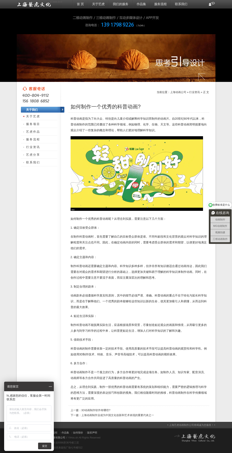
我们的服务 (120, 4)
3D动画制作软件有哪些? (96, 410)
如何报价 (78, 432)
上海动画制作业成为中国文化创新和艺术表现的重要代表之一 (117, 415)
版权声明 (92, 432)
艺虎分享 (33, 154)
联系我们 (181, 4)
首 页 (80, 4)
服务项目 (33, 124)
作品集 (141, 4)
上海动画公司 (39, 4)
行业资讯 (194, 92)
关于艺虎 (98, 4)
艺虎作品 (33, 131)
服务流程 (160, 4)
